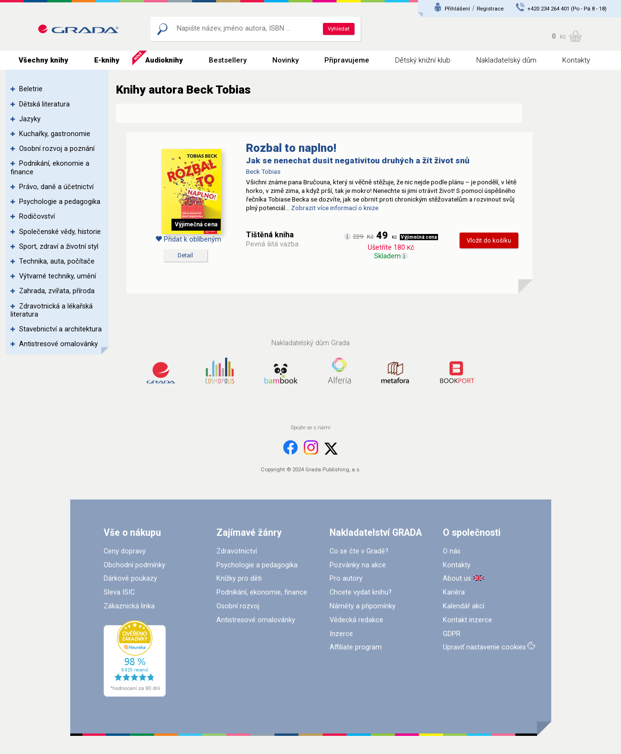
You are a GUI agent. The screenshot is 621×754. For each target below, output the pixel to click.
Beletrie (31, 89)
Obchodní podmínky (134, 565)
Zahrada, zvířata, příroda (57, 291)
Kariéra (454, 592)
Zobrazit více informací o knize (334, 208)
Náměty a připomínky (363, 606)
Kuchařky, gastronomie (54, 134)
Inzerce (341, 634)
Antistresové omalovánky (58, 344)
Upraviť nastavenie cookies (484, 647)
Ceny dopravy (125, 551)
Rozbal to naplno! (291, 148)
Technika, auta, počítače (57, 261)
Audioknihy (164, 60)
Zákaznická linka (129, 606)
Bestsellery (227, 60)
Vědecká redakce (356, 620)
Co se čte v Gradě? (359, 551)
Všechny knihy (43, 60)
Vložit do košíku (489, 240)
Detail (185, 255)
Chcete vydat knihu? (361, 592)
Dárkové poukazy (130, 578)
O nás (451, 551)
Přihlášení (457, 8)
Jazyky (30, 119)
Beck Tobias (263, 171)
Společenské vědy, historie (60, 232)
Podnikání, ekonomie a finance (50, 167)
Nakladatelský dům (506, 60)
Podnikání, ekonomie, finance (261, 592)
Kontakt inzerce (467, 620)
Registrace (490, 8)
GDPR (451, 634)
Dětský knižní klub (422, 60)
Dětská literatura (44, 104)
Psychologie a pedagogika (59, 202)
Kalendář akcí (463, 606)
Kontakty (576, 60)
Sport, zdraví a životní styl (58, 247)
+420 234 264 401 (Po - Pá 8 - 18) (567, 8)
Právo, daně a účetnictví (56, 187)
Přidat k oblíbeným (188, 239)
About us (457, 578)
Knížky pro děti (239, 578)
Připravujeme (346, 60)
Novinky (285, 60)
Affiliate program (356, 647)
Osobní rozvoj (237, 606)
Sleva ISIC (119, 592)
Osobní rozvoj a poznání (57, 149)
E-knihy (106, 60)
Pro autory (346, 578)
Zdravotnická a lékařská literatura (52, 310)
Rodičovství (37, 216)
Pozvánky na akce (358, 565)
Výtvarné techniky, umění (57, 276)
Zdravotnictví (236, 551)
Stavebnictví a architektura (60, 329)
